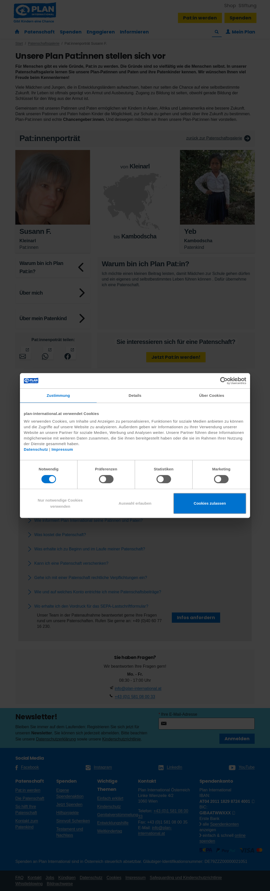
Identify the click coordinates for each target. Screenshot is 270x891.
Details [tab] (135, 395)
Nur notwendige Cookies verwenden (60, 503)
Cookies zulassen (210, 503)
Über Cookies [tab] (211, 395)
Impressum (62, 449)
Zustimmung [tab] (58, 395)
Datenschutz (36, 449)
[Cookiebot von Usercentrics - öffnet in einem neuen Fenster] (223, 381)
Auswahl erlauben (135, 503)
